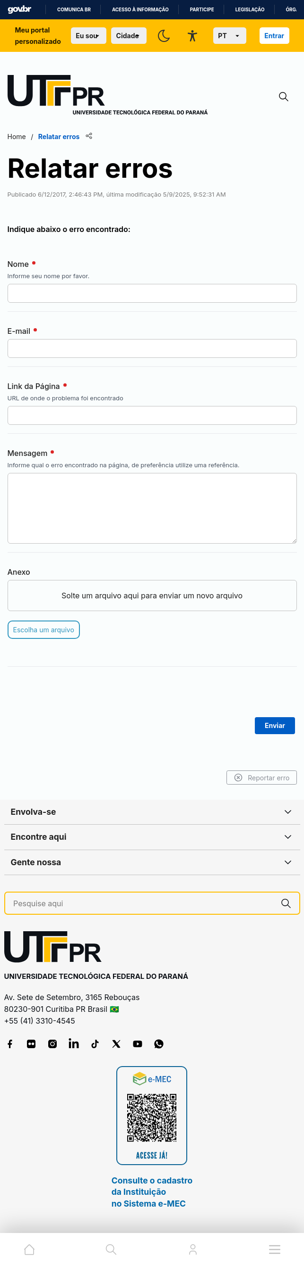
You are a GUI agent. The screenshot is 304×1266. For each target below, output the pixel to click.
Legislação (250, 9)
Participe (202, 9)
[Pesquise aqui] (143, 904)
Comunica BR (74, 9)
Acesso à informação (140, 9)
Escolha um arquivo (43, 630)
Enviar (275, 725)
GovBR (19, 9)
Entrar (274, 36)
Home (17, 136)
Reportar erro (262, 777)
